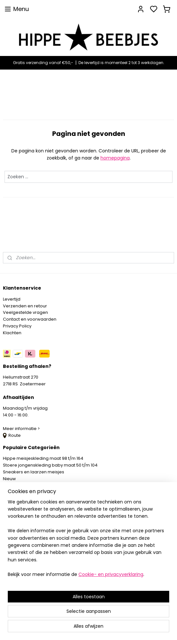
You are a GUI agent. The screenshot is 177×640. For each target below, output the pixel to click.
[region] (88, 540)
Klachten (12, 333)
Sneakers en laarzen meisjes (33, 472)
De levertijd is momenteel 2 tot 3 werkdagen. (121, 62)
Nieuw (9, 479)
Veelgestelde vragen (25, 312)
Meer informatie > (22, 428)
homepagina (115, 158)
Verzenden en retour (25, 306)
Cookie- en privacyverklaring (110, 574)
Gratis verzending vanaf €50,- (43, 62)
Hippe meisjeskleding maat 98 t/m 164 (43, 458)
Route (12, 435)
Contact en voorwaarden (29, 319)
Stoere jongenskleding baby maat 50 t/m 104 (50, 465)
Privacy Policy (17, 326)
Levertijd (11, 299)
